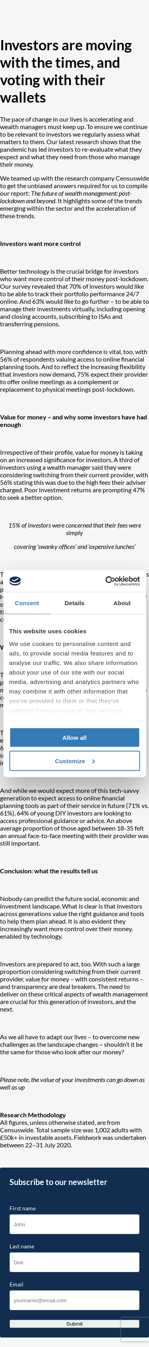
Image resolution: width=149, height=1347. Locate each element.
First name (23, 1208)
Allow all (74, 737)
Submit (74, 1324)
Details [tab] (75, 603)
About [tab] (122, 603)
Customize (75, 760)
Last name (22, 1246)
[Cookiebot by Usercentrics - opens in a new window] (106, 581)
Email (16, 1284)
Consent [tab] (27, 603)
